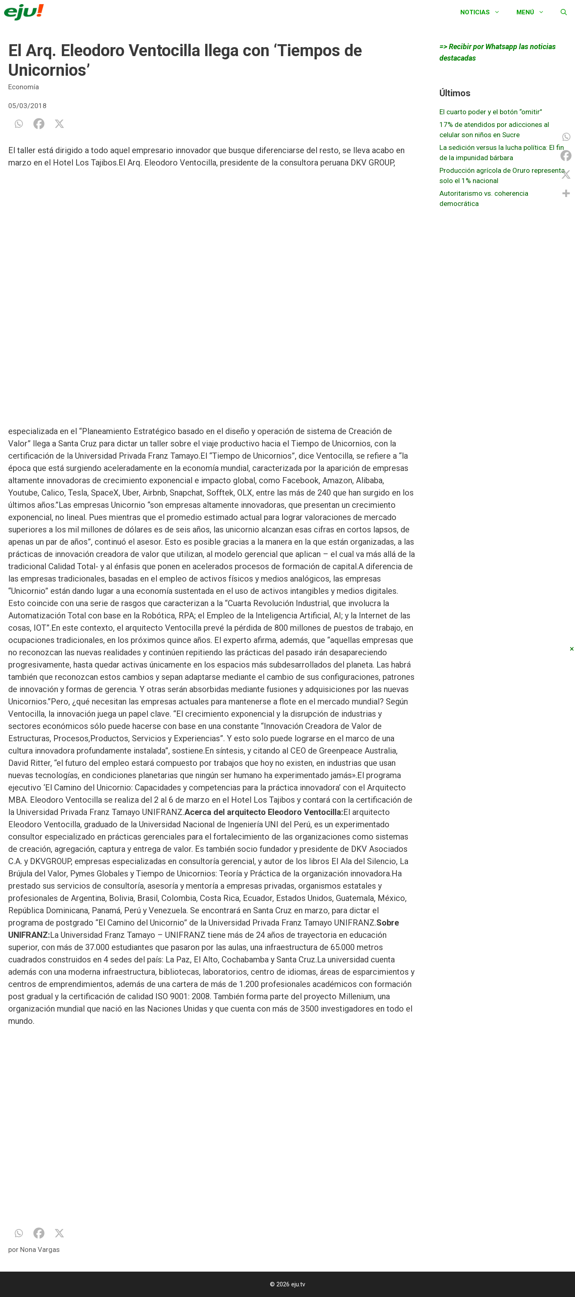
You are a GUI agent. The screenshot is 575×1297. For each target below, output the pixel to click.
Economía (23, 87)
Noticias (484, 12)
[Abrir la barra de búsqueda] (563, 12)
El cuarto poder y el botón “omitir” (490, 112)
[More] (566, 193)
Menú (534, 12)
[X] (59, 123)
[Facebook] (38, 123)
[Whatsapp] (18, 123)
